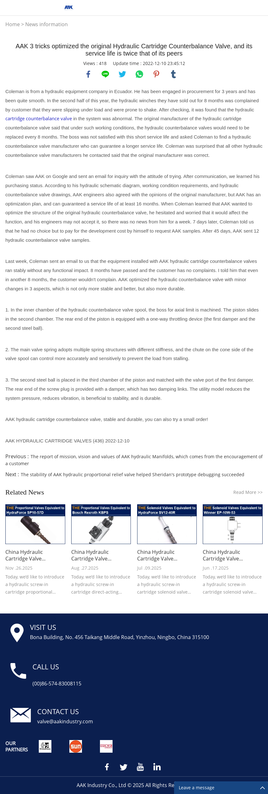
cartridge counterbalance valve (38, 118)
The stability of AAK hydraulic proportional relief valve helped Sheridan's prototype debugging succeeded (132, 474)
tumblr (173, 74)
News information (46, 24)
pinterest (156, 74)
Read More (248, 492)
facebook (88, 74)
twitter (122, 74)
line (105, 74)
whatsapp (139, 74)
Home (12, 24)
